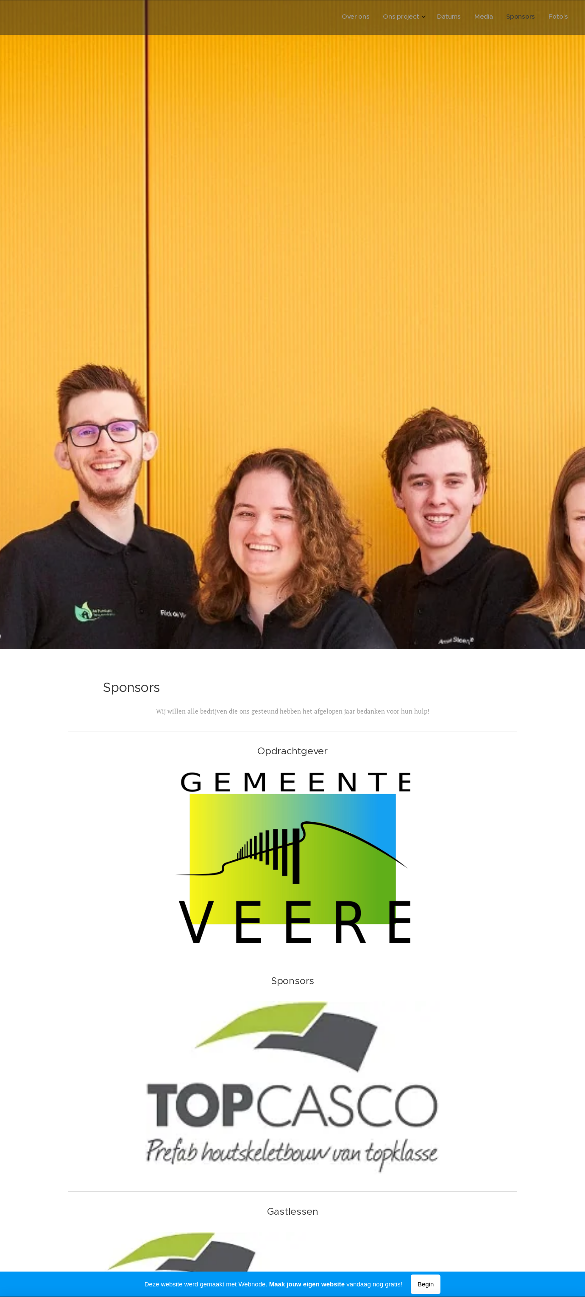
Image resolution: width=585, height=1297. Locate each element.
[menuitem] (498, 17)
